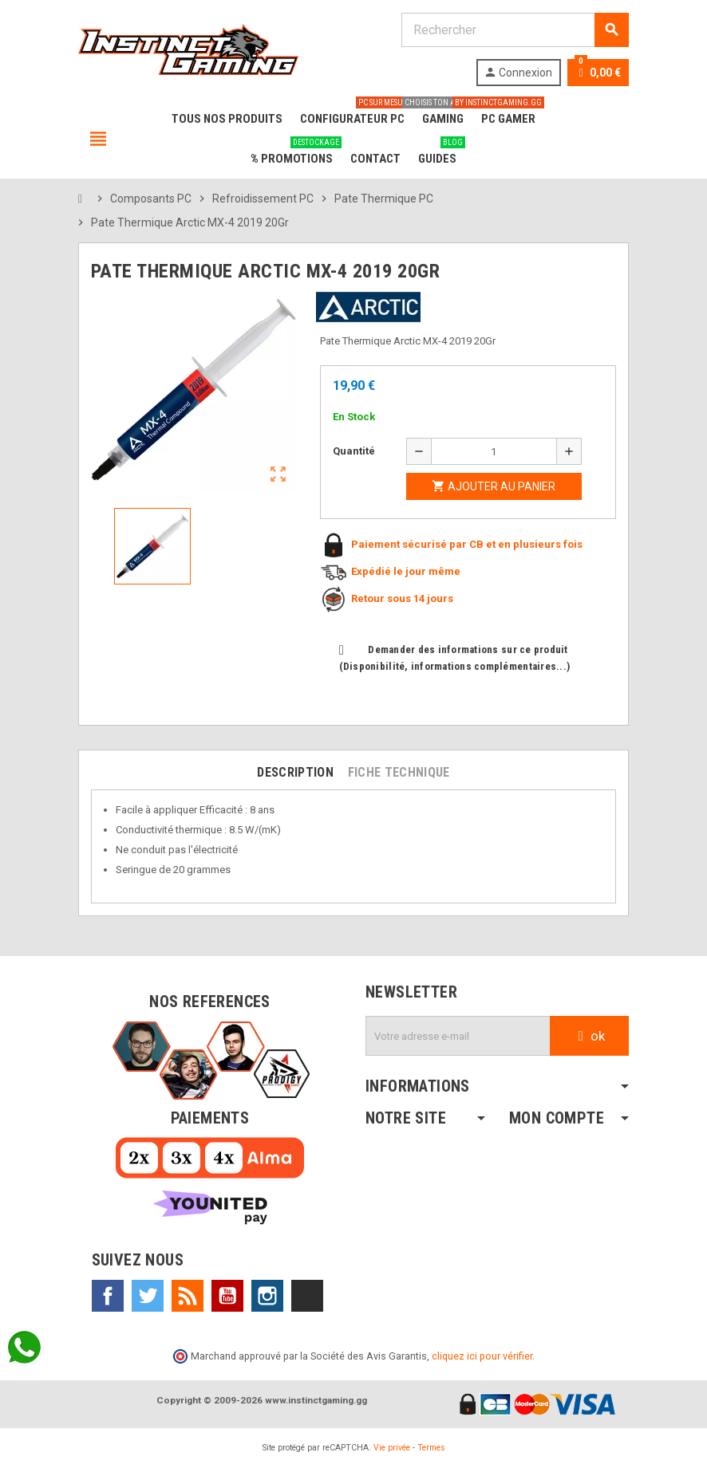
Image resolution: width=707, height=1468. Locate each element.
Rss (187, 1296)
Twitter (148, 1296)
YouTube (227, 1296)
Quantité (354, 451)
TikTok (307, 1296)
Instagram (267, 1296)
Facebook (108, 1296)
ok (589, 1036)
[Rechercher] (514, 30)
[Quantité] (494, 451)
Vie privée (391, 1447)
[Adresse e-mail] (458, 1036)
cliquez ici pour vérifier (482, 1356)
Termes (431, 1447)
